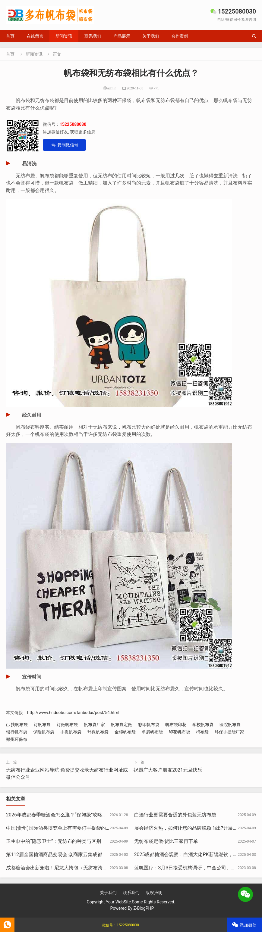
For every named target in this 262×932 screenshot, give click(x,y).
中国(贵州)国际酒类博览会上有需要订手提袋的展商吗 (63, 828)
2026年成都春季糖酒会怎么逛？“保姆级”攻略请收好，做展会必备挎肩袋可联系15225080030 (105, 815)
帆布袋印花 (175, 724)
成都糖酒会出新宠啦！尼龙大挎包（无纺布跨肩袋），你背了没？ (76, 868)
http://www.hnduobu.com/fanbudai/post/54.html (73, 712)
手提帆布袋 (70, 732)
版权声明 (154, 892)
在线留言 (35, 36)
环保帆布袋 (98, 732)
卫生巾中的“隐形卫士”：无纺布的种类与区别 (53, 841)
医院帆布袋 (230, 724)
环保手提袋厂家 (229, 732)
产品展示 (121, 36)
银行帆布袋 (16, 732)
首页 (10, 36)
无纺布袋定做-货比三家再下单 (166, 841)
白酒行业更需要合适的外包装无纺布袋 (175, 815)
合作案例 (179, 36)
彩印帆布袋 (148, 724)
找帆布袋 (19, 724)
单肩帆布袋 (152, 732)
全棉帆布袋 (125, 732)
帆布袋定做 (121, 724)
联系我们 (92, 36)
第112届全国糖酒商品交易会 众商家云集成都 (54, 854)
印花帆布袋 (179, 732)
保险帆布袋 (43, 732)
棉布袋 (202, 732)
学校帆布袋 (202, 724)
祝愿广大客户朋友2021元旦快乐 (168, 770)
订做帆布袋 (67, 724)
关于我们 (150, 36)
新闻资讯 (63, 36)
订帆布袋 (42, 724)
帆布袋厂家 (94, 724)
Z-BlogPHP (143, 908)
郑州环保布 (16, 739)
